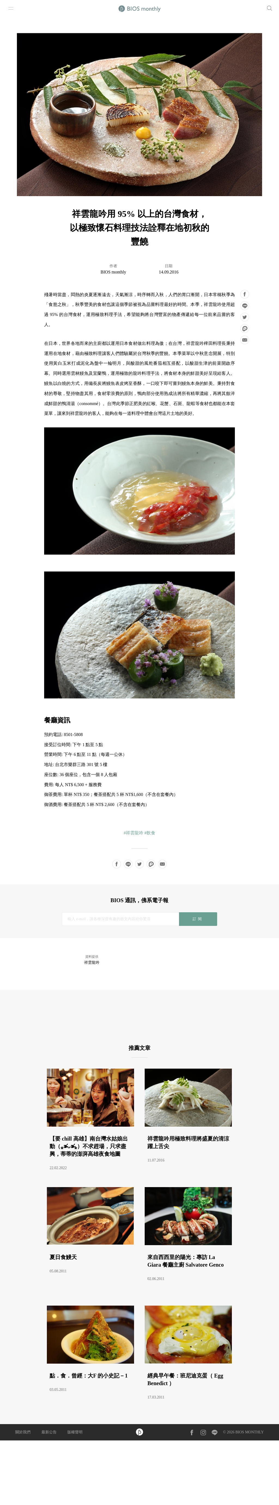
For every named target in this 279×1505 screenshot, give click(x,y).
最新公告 (49, 1432)
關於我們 (23, 1432)
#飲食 (149, 833)
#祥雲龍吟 (133, 833)
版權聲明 (75, 1432)
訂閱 (198, 919)
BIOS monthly (113, 272)
